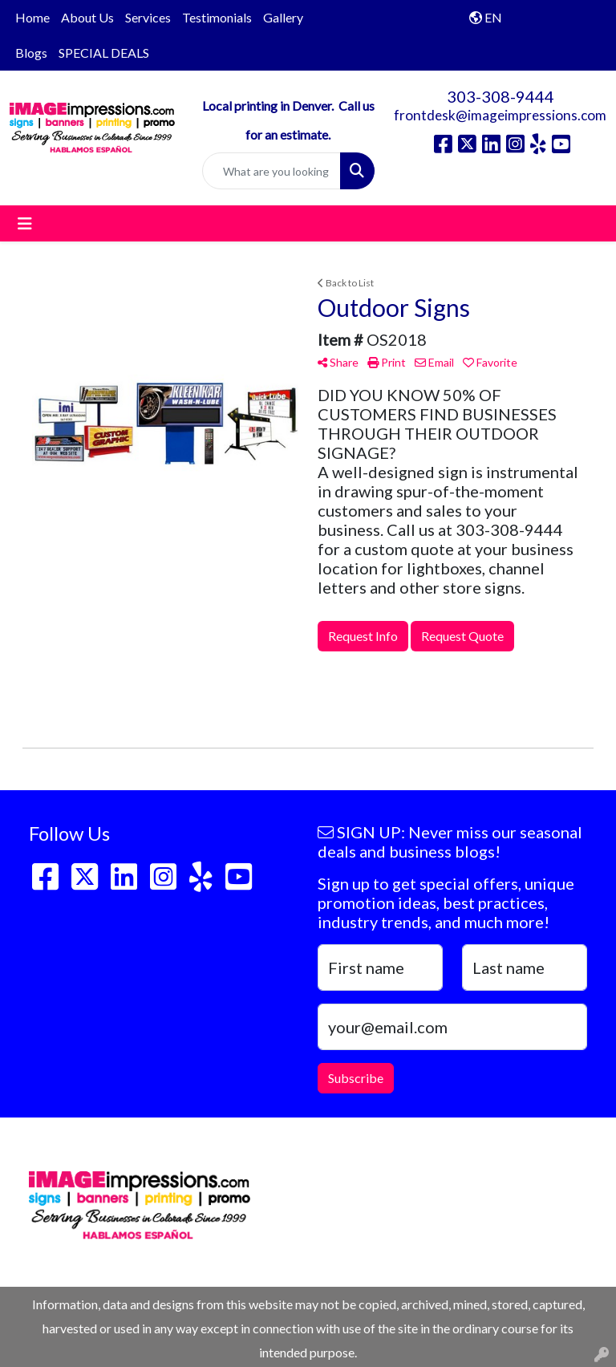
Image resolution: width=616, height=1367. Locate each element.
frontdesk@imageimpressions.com (500, 115)
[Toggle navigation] (25, 223)
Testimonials (217, 17)
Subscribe (355, 1077)
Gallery (283, 17)
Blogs (31, 52)
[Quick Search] (272, 170)
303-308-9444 (500, 96)
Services (148, 17)
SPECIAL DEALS (104, 52)
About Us (87, 17)
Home (32, 17)
